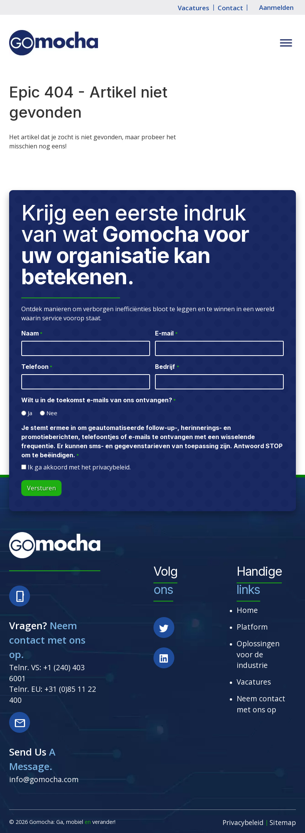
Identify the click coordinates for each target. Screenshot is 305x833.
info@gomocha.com (44, 779)
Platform (252, 627)
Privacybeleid (243, 822)
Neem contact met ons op (261, 704)
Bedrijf (167, 367)
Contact (230, 7)
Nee (51, 413)
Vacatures (193, 7)
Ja (30, 413)
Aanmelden (276, 7)
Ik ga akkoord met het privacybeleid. (79, 467)
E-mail (166, 333)
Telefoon (36, 367)
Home (247, 610)
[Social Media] (168, 632)
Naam (32, 333)
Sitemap (283, 822)
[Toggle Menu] (286, 43)
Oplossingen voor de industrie (258, 654)
